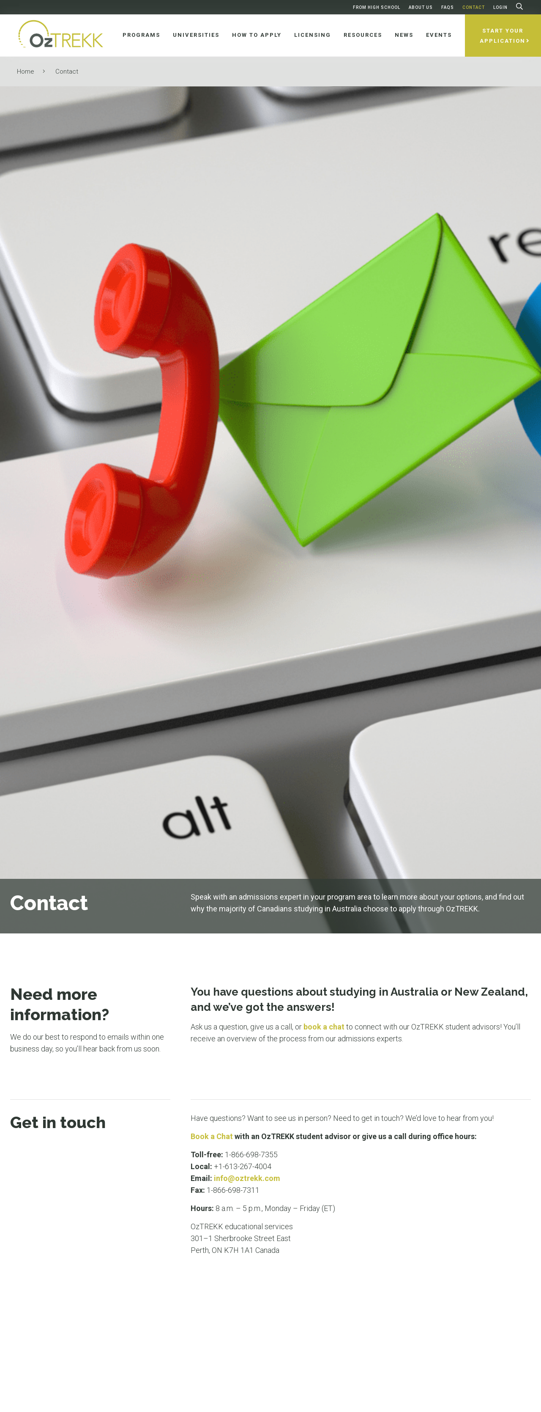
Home (25, 71)
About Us (421, 7)
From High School (376, 7)
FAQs (447, 7)
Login (500, 7)
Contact (473, 7)
